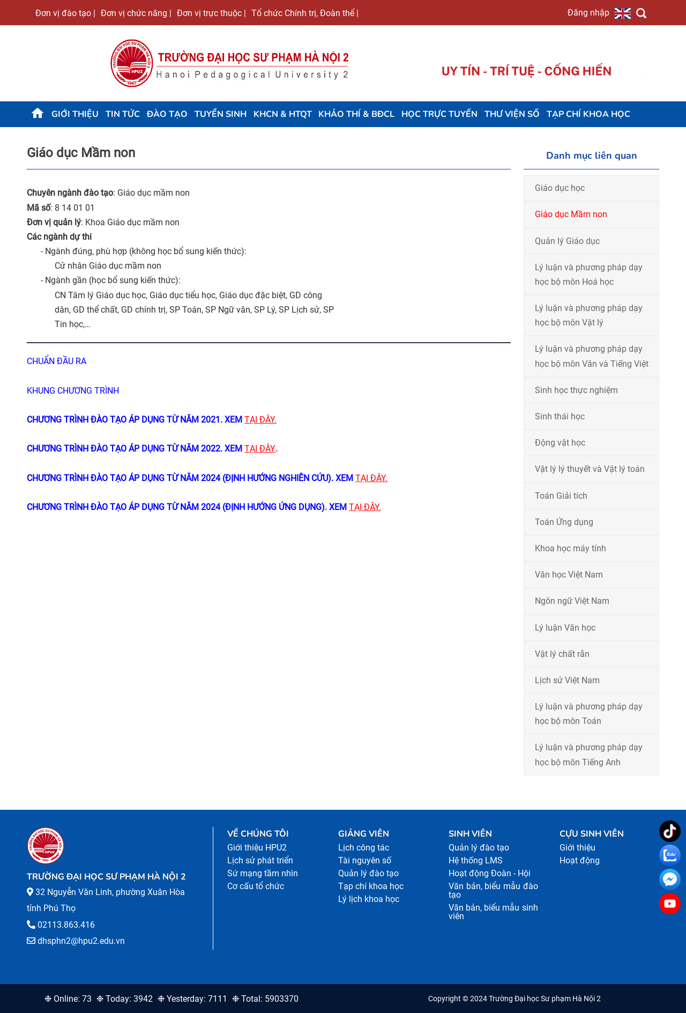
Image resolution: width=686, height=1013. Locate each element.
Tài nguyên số (364, 860)
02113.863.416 (66, 925)
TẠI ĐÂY (259, 448)
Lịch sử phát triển (260, 860)
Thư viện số (512, 114)
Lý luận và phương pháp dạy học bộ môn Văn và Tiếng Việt (591, 356)
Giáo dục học (560, 188)
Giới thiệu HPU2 (257, 847)
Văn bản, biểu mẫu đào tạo (493, 890)
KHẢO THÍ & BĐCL (356, 114)
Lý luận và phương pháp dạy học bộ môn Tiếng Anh (589, 754)
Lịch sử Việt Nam (567, 680)
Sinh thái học (560, 416)
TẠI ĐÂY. (260, 420)
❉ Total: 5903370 (265, 999)
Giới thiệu (75, 114)
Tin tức (123, 114)
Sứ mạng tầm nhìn (262, 873)
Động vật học (560, 443)
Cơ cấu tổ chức (255, 886)
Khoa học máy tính (570, 548)
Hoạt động (580, 860)
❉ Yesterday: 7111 (192, 999)
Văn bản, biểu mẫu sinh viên (493, 912)
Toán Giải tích (561, 496)
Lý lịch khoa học (368, 899)
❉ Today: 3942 (124, 999)
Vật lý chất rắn (562, 654)
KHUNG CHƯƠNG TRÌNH (74, 391)
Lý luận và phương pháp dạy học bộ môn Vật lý (589, 315)
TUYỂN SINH (221, 114)
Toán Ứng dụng (564, 522)
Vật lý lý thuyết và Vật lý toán (590, 469)
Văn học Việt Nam (569, 575)
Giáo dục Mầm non (571, 214)
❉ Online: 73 (68, 999)
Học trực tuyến (439, 114)
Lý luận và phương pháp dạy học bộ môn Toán (589, 713)
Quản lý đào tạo (368, 873)
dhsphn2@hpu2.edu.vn (81, 941)
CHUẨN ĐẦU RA (56, 361)
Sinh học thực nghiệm (576, 390)
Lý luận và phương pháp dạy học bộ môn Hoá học (589, 274)
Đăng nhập (588, 12)
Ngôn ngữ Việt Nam (572, 601)
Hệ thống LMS (476, 860)
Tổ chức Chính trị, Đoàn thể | (305, 13)
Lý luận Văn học (565, 628)
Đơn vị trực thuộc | (211, 13)
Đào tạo (167, 114)
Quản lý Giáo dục (567, 241)
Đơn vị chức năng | (136, 13)
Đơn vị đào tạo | (65, 13)
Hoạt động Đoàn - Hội (490, 873)
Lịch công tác (363, 847)
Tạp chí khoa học (588, 114)
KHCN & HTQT (282, 114)
